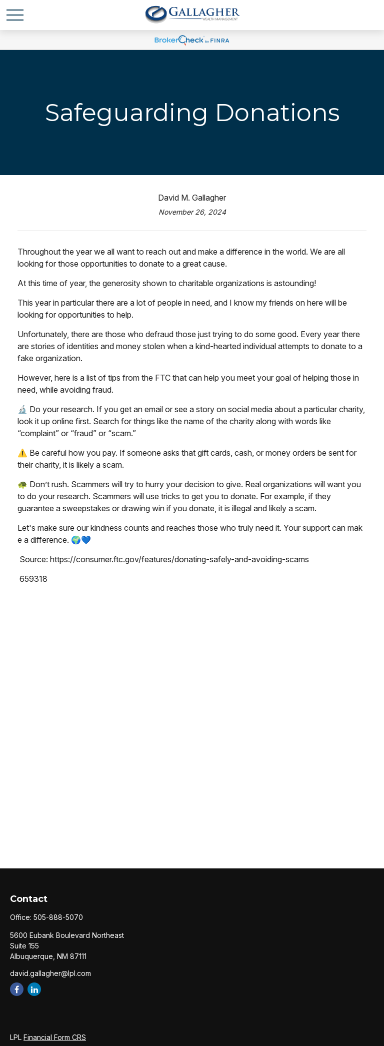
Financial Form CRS (55, 1037)
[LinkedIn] (34, 989)
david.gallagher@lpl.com (50, 973)
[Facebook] (17, 989)
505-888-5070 (58, 917)
